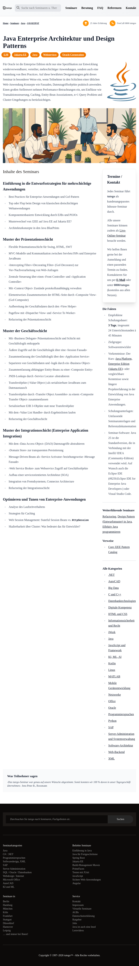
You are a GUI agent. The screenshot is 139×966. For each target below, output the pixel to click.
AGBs (75, 912)
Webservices (50, 54)
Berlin (6, 901)
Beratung (87, 7)
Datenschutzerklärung (83, 916)
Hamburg (7, 905)
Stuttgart (7, 919)
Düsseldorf (8, 923)
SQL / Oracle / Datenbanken (17, 872)
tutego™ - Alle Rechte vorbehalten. (82, 955)
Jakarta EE (20, 54)
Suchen (120, 819)
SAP (110, 727)
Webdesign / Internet (13, 876)
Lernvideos (78, 930)
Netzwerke (114, 694)
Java (23, 23)
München (7, 908)
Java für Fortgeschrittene (85, 854)
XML (111, 758)
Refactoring (109, 516)
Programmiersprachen (121, 714)
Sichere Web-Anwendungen (86, 879)
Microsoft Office (11, 879)
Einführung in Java (82, 850)
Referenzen (114, 7)
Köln (5, 912)
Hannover (8, 927)
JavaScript (77, 876)
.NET (111, 574)
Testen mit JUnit (80, 872)
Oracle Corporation (73, 54)
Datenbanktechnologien (122, 600)
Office (112, 701)
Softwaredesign (11, 861)
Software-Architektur (120, 745)
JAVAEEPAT (33, 23)
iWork (111, 632)
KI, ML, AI (114, 656)
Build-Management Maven (86, 865)
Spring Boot (78, 858)
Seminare (71, 7)
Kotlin (112, 663)
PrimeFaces (78, 868)
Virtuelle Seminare (81, 908)
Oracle (112, 707)
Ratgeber (77, 919)
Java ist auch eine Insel (84, 927)
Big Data (113, 587)
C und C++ (114, 594)
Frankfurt (7, 916)
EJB (6, 54)
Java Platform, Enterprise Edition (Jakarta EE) (120, 363)
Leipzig (7, 930)
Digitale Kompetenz (120, 607)
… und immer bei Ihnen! (15, 934)
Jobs (74, 923)
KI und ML (8, 887)
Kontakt (131, 7)
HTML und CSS (117, 614)
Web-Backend (116, 752)
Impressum (78, 905)
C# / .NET (8, 854)
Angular (76, 883)
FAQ (100, 7)
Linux (111, 669)
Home (6, 23)
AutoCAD (114, 581)
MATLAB (114, 676)
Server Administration (14, 868)
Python (112, 720)
